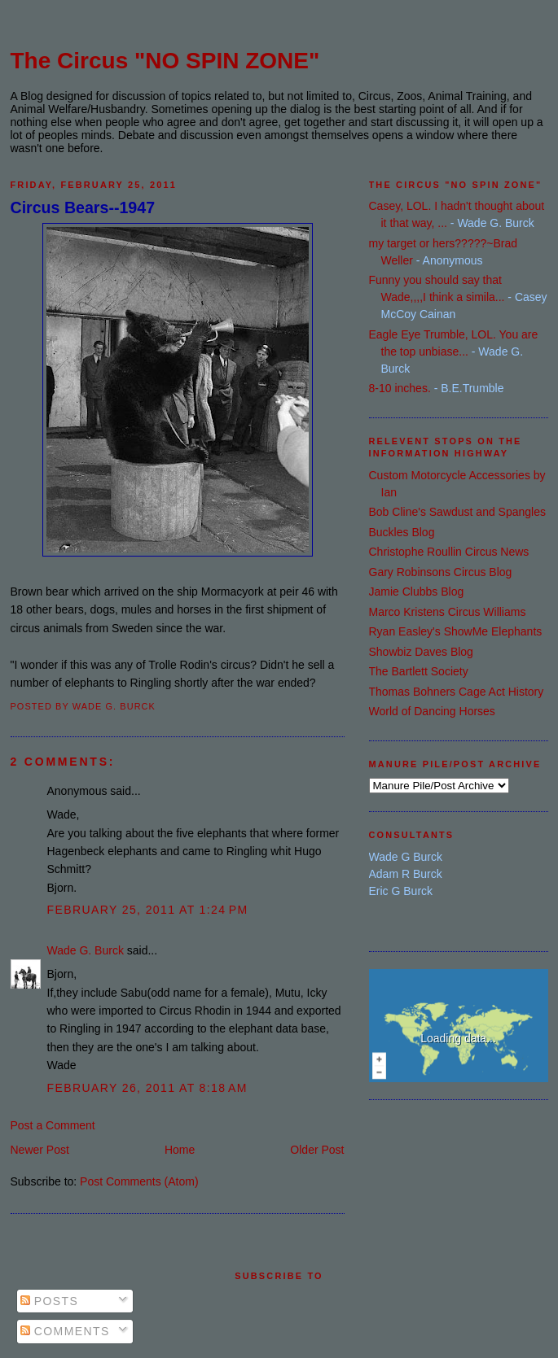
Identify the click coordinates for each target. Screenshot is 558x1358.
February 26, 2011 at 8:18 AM (147, 1087)
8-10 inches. (400, 388)
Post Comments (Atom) (139, 1181)
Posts (49, 1301)
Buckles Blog (402, 532)
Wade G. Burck (85, 950)
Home (180, 1149)
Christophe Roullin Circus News (449, 551)
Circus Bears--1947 (83, 207)
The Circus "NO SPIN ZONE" (165, 60)
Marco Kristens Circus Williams (447, 611)
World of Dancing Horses (432, 711)
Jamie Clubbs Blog (416, 591)
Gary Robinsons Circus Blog (440, 572)
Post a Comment (53, 1125)
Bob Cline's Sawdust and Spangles (457, 511)
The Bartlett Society (418, 671)
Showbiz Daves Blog (421, 651)
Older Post (317, 1149)
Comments (65, 1331)
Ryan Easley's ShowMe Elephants (456, 631)
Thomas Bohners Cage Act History (456, 691)
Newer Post (40, 1149)
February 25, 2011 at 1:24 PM (147, 909)
